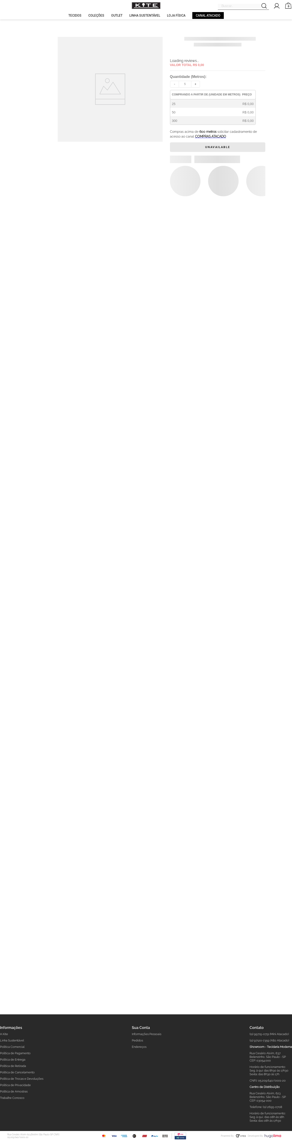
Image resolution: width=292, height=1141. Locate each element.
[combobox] (243, 6)
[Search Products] (265, 6)
